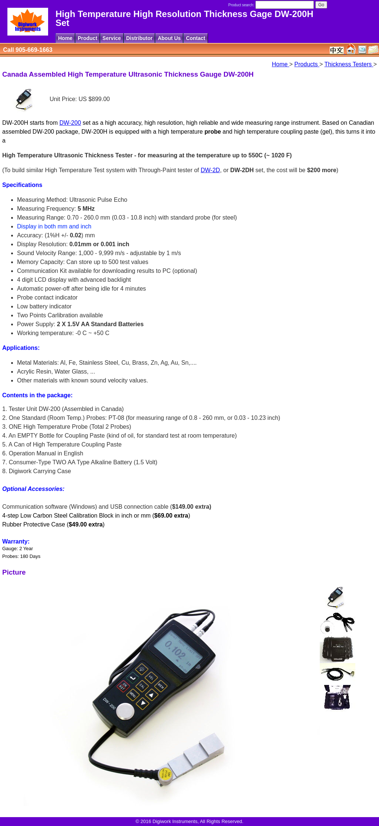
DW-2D (210, 170)
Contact (195, 38)
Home (65, 38)
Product (87, 38)
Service (112, 38)
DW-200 (70, 123)
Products (306, 64)
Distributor (139, 38)
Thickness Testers (348, 64)
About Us (169, 38)
